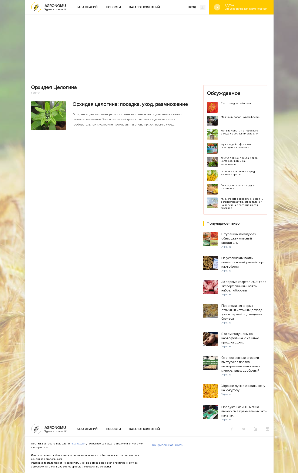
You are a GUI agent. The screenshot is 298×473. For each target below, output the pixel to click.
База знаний (87, 7)
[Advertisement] (149, 46)
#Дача (246, 7)
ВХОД (196, 7)
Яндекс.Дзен (78, 443)
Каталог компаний (144, 7)
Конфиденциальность (167, 445)
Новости (113, 7)
